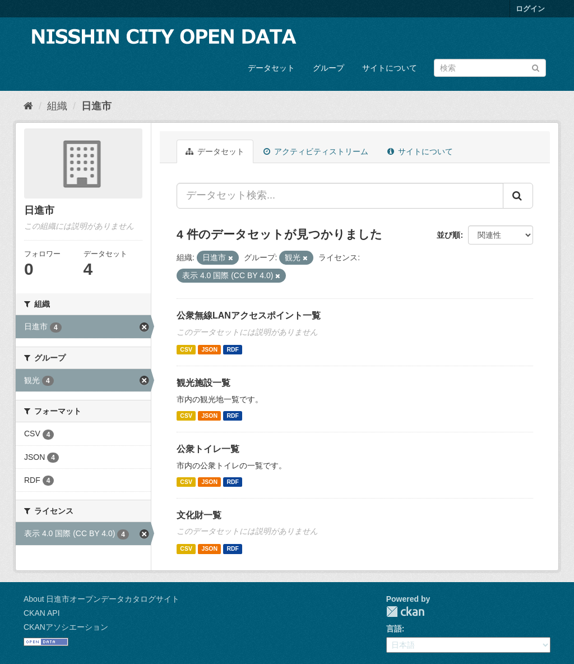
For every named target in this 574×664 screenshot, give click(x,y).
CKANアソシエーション (66, 626)
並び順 (448, 234)
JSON (209, 349)
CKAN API (42, 612)
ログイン (530, 8)
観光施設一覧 (203, 383)
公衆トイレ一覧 (208, 449)
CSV (186, 349)
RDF (232, 349)
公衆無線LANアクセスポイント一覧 (249, 315)
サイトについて (389, 67)
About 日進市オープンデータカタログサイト (101, 598)
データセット (271, 67)
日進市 (96, 106)
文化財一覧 (199, 515)
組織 (57, 106)
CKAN (405, 611)
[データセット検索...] (340, 196)
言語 (394, 628)
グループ (328, 67)
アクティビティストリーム (315, 151)
